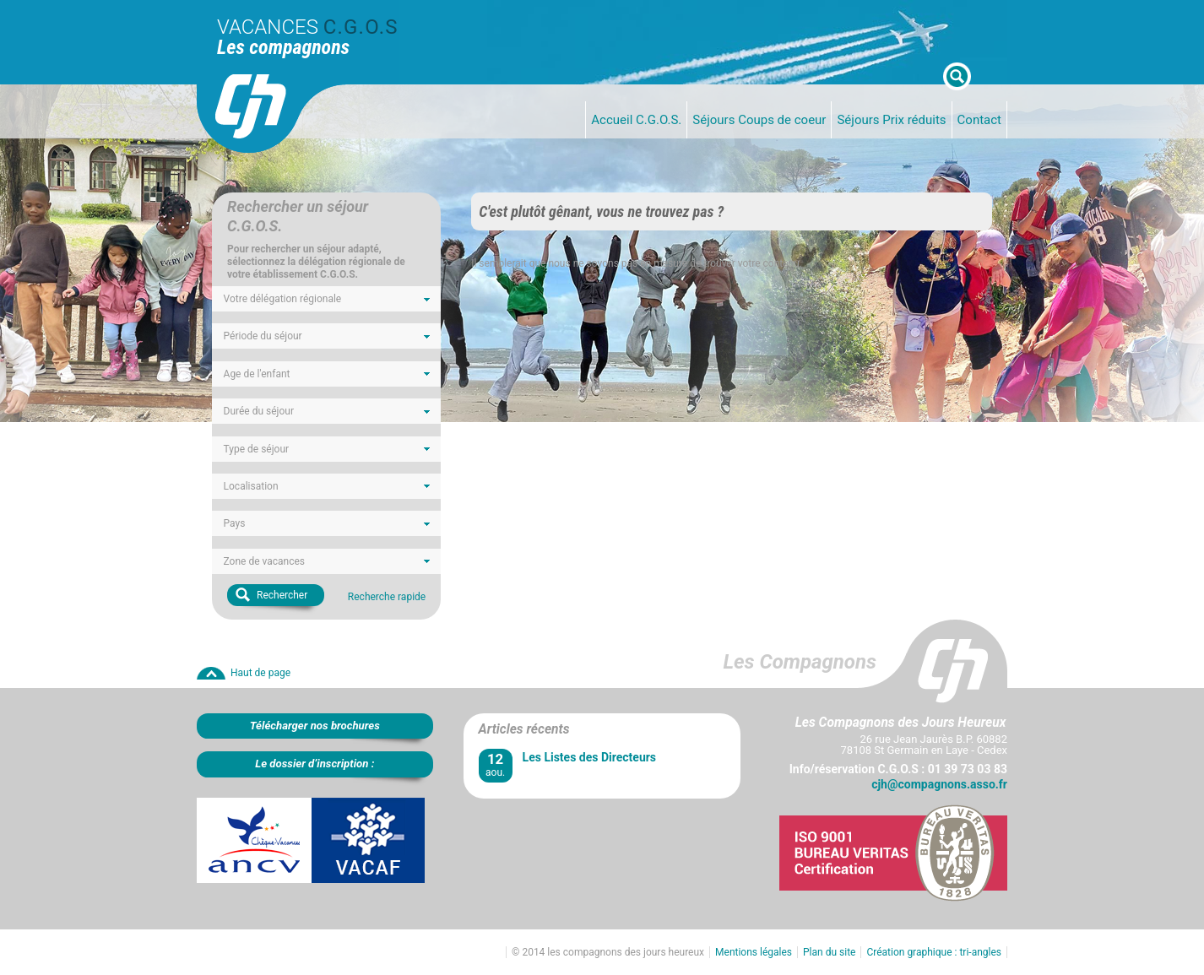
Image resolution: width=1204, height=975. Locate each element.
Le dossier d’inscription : (314, 763)
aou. (496, 764)
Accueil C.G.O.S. (636, 119)
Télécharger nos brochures (315, 725)
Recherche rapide (387, 597)
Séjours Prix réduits (891, 119)
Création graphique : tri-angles (933, 952)
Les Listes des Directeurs (589, 757)
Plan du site (829, 952)
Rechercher (282, 595)
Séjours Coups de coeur (759, 119)
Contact (979, 119)
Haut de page (260, 673)
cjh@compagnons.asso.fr (939, 784)
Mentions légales (753, 952)
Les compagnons (283, 47)
